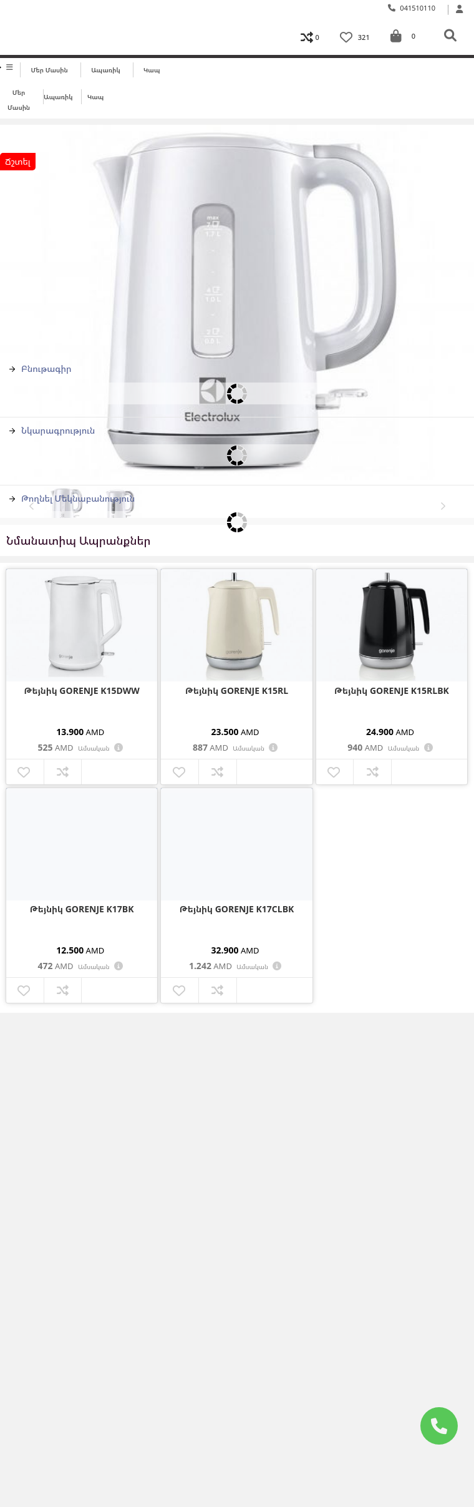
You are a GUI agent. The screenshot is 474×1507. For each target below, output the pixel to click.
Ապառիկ (105, 70)
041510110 (412, 7)
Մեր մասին (49, 70)
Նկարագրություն (52, 430)
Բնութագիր (40, 368)
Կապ (151, 70)
